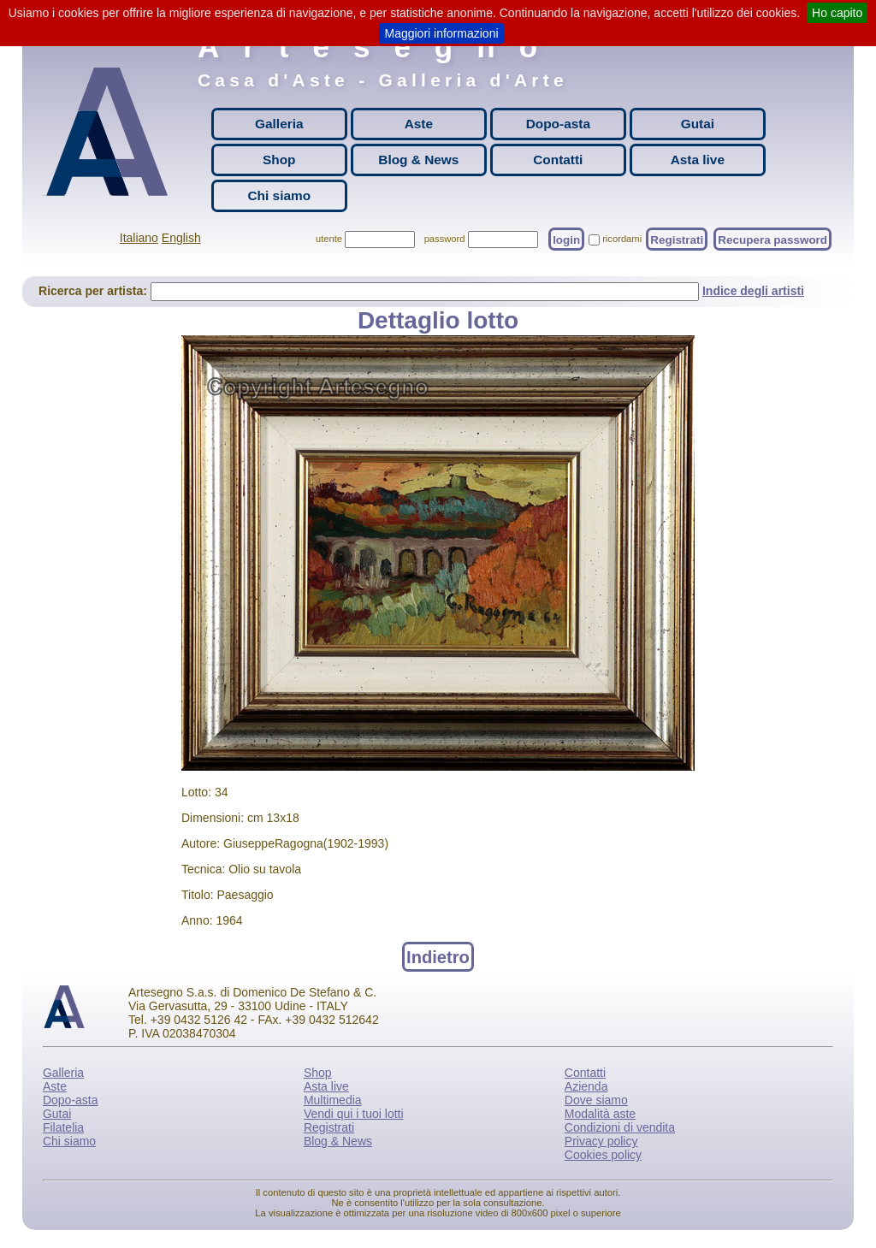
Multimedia (333, 1100)
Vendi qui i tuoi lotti (354, 1114)
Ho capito (837, 13)
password (444, 239)
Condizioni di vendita (620, 1127)
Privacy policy (601, 1141)
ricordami (622, 239)
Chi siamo (279, 195)
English (181, 238)
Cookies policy (603, 1155)
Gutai (697, 123)
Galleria (279, 123)
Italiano (139, 238)
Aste (419, 123)
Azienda (586, 1086)
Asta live (698, 159)
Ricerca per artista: (94, 291)
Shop (279, 159)
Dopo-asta (558, 123)
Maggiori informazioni (441, 33)
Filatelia (63, 1127)
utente (329, 239)
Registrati (676, 239)
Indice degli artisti (753, 291)
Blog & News (418, 159)
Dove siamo (596, 1100)
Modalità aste (600, 1114)
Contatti (558, 159)
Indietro (438, 956)
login (566, 239)
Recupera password (772, 239)
